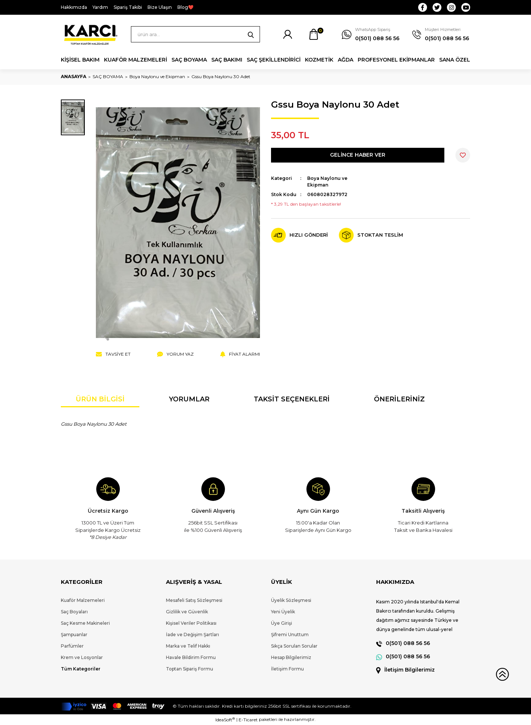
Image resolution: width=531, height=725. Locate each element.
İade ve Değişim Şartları (192, 634)
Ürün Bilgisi (100, 399)
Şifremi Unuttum (290, 634)
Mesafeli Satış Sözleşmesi (194, 600)
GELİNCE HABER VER (357, 154)
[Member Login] (287, 34)
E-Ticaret (248, 719)
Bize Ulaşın (160, 7)
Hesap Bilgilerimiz (291, 657)
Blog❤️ (185, 7)
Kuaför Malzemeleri (83, 600)
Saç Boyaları (74, 611)
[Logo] (90, 34)
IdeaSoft (225, 719)
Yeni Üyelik (283, 611)
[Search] (195, 34)
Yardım (100, 7)
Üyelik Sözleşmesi (291, 600)
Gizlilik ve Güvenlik (187, 611)
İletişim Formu (287, 669)
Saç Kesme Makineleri (85, 623)
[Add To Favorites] (462, 155)
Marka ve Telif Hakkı (188, 646)
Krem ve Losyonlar (82, 657)
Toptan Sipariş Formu (189, 669)
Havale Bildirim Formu (191, 657)
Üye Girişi (281, 623)
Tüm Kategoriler (80, 669)
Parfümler (72, 646)
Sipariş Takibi (128, 7)
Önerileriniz (399, 399)
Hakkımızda (74, 7)
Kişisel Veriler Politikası (191, 623)
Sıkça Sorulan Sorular (294, 646)
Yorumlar (189, 399)
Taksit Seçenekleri (292, 399)
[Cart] (313, 34)
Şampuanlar (74, 634)
